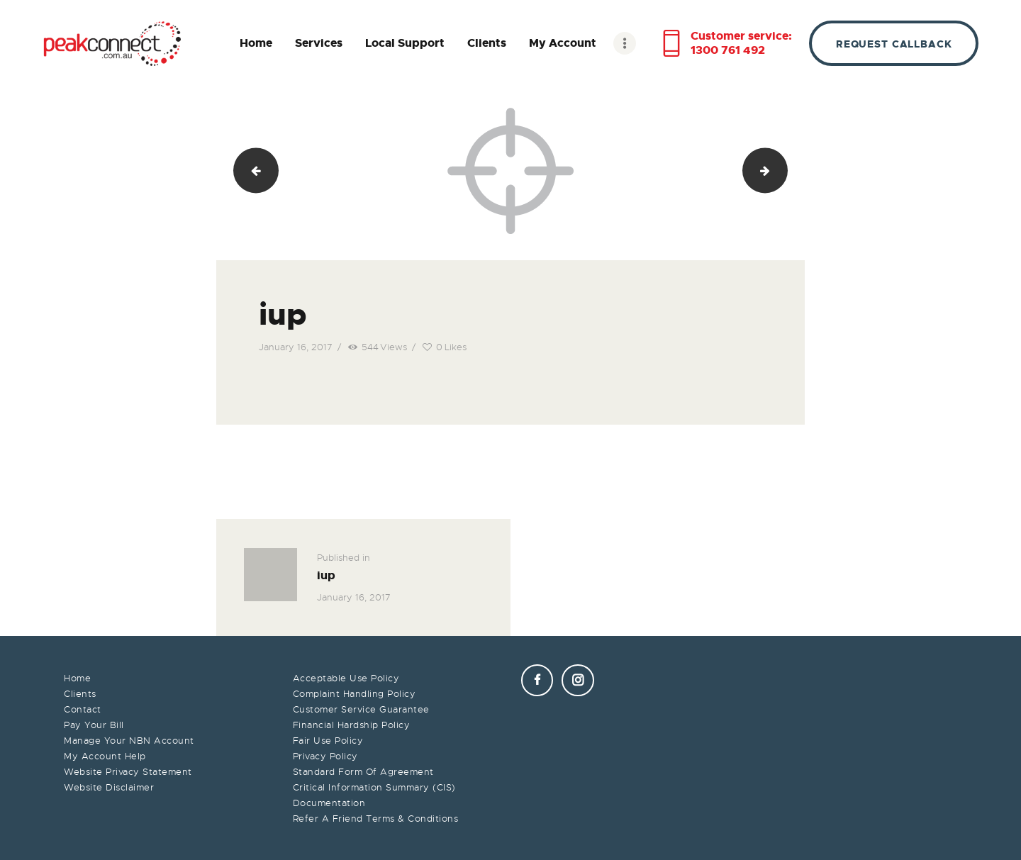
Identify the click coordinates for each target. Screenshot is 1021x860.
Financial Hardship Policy (352, 725)
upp (782, 171)
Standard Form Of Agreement (363, 772)
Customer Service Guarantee (361, 709)
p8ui (250, 171)
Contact (82, 709)
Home (77, 678)
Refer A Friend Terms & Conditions (376, 818)
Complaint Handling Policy (354, 694)
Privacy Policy (325, 756)
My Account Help (105, 756)
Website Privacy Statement (128, 772)
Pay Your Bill (94, 725)
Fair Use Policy (328, 741)
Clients (80, 694)
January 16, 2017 (296, 347)
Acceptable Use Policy (346, 678)
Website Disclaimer (109, 787)
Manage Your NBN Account (129, 741)
